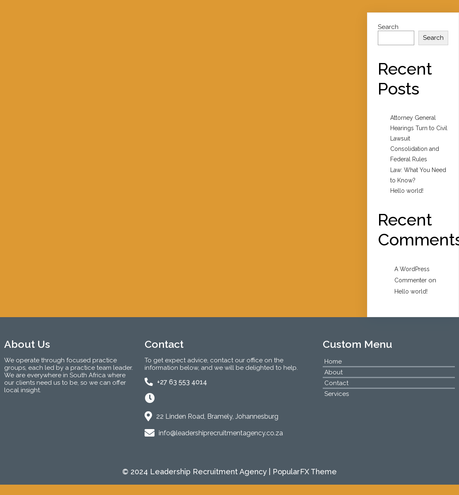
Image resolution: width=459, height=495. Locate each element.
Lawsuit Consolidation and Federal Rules (414, 149)
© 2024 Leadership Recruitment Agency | (197, 471)
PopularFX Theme (305, 471)
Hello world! (406, 190)
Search (388, 27)
